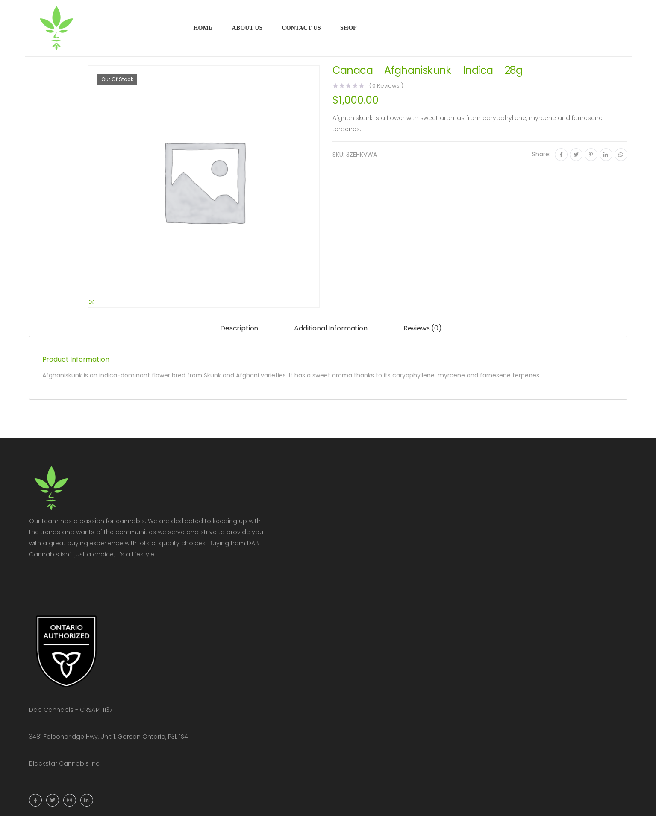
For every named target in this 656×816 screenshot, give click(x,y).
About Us (247, 28)
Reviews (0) (422, 328)
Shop (348, 28)
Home (203, 28)
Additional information (330, 328)
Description (239, 328)
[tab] (239, 328)
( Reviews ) (386, 85)
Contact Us (301, 28)
